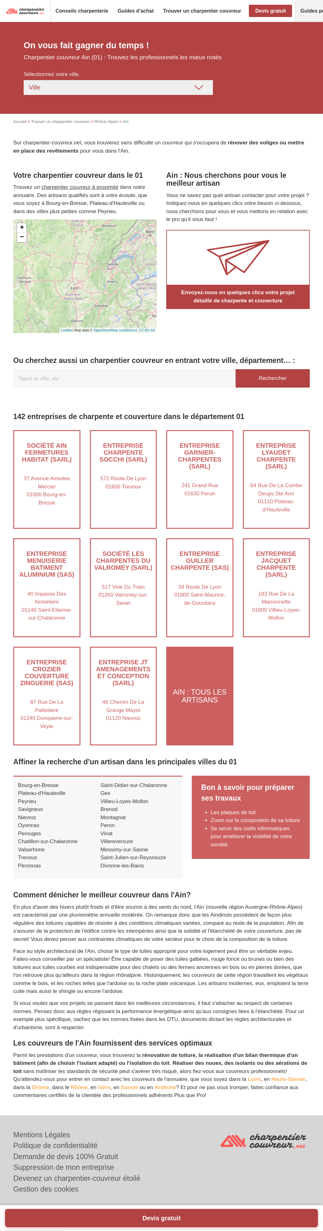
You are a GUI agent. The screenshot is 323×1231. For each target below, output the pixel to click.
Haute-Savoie (288, 1079)
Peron (107, 825)
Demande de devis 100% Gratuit (65, 1156)
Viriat (106, 834)
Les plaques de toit (233, 812)
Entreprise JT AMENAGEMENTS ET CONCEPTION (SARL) (123, 672)
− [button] (22, 237)
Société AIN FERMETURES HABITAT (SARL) (47, 452)
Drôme (40, 1087)
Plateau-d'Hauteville (42, 793)
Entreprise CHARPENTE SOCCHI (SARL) (123, 452)
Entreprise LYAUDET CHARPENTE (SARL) (276, 456)
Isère (104, 1087)
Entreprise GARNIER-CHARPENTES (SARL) (199, 456)
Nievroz (27, 817)
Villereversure (116, 841)
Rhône (79, 1087)
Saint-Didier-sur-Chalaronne (133, 785)
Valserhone (31, 850)
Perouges (29, 834)
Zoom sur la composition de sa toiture (255, 820)
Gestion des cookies (46, 1189)
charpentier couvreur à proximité (79, 187)
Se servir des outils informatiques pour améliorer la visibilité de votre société (251, 837)
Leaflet (66, 330)
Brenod (109, 809)
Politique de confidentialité (55, 1145)
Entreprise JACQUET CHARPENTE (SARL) (276, 564)
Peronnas (29, 866)
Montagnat (113, 817)
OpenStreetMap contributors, (116, 330)
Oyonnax (28, 825)
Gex (105, 793)
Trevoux (27, 858)
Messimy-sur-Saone (124, 850)
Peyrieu (27, 801)
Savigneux (30, 809)
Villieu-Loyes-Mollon (124, 801)
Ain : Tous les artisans (199, 696)
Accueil (19, 121)
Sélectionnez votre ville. (52, 74)
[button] (82, 11)
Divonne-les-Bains (122, 866)
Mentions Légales (41, 1135)
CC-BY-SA (147, 330)
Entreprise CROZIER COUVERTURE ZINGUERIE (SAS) (46, 672)
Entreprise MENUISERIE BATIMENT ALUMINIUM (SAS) (46, 564)
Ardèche (165, 1087)
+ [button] (22, 228)
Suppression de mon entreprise (63, 1167)
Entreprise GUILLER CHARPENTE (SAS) (200, 560)
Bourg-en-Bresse (38, 785)
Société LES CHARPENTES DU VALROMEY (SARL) (123, 560)
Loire (254, 1079)
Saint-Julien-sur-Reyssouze (133, 858)
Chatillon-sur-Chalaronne (48, 841)
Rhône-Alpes (106, 121)
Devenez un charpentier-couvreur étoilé (76, 1178)
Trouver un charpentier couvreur (60, 121)
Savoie (129, 1087)
